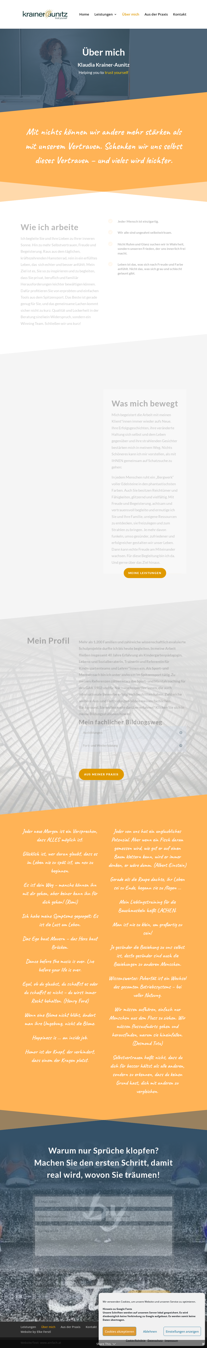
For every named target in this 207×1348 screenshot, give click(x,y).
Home (84, 15)
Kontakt (179, 15)
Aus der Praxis (156, 15)
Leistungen (103, 15)
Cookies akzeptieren (119, 1331)
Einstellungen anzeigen (182, 1331)
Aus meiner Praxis (101, 774)
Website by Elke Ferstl (36, 1332)
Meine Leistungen (145, 573)
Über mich (130, 15)
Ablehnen (150, 1331)
